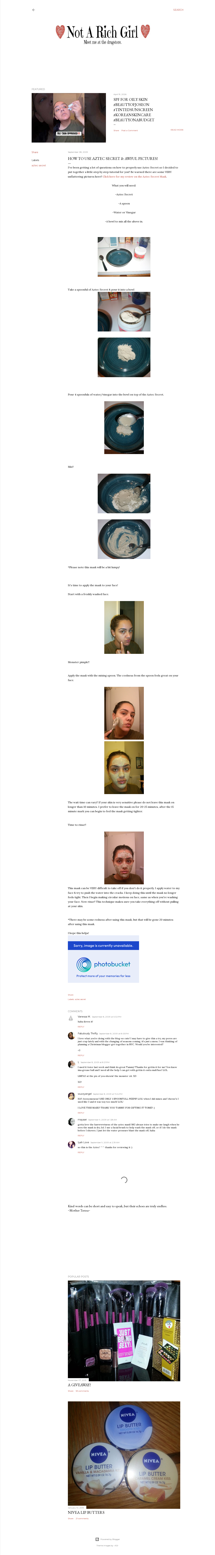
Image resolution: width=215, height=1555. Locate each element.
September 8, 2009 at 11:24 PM (107, 1094)
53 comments (82, 1391)
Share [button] (116, 130)
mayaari (82, 1119)
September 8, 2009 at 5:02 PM (106, 1016)
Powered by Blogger (107, 1539)
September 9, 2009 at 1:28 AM (102, 1119)
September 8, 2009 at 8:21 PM (95, 1062)
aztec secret (39, 165)
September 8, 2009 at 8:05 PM (114, 1033)
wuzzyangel (85, 1093)
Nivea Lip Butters (86, 1512)
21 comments (82, 1518)
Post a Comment (129, 130)
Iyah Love (83, 1142)
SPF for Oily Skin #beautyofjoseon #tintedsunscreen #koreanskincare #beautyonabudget (134, 109)
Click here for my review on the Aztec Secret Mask (134, 176)
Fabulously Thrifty (88, 1033)
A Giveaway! (79, 1384)
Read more (177, 130)
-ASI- (116, 1545)
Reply (81, 1026)
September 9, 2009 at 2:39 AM (104, 1142)
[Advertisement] (124, 1244)
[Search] (178, 10)
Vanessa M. (84, 1016)
